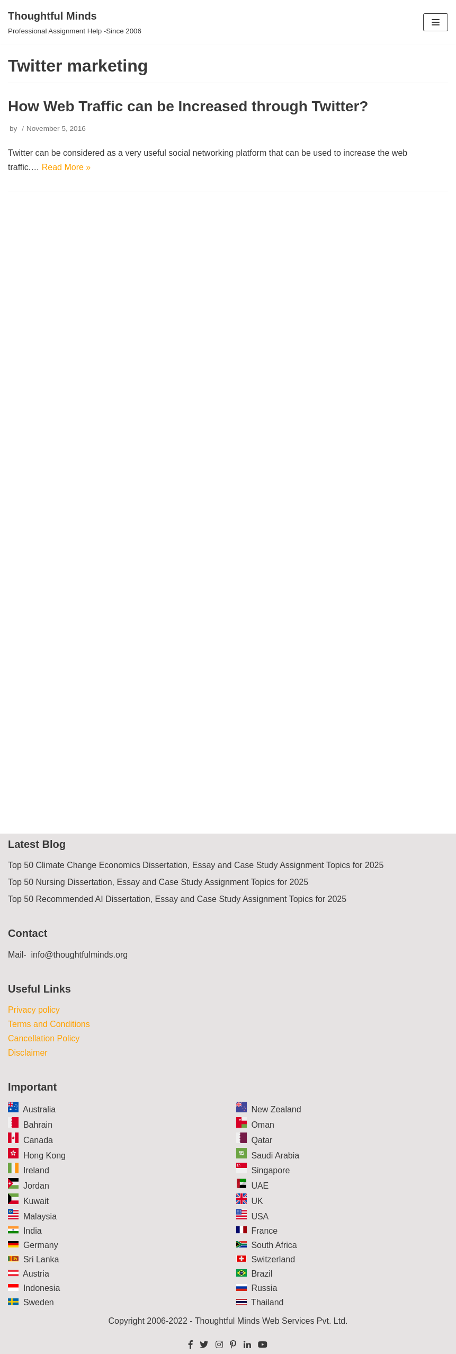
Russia (264, 1288)
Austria (36, 1273)
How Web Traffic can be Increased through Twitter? (188, 106)
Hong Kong (44, 1155)
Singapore (270, 1170)
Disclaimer (28, 1052)
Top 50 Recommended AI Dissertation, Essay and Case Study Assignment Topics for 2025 (177, 899)
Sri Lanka (41, 1259)
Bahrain (37, 1124)
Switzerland (273, 1259)
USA (260, 1216)
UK (257, 1201)
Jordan (36, 1185)
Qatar (261, 1140)
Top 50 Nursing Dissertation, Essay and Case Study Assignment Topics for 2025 (158, 882)
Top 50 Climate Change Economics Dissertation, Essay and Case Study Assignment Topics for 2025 (195, 865)
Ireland (36, 1170)
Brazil (261, 1273)
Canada (38, 1140)
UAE (260, 1185)
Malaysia (40, 1216)
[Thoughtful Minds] (74, 22)
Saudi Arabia (275, 1155)
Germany (40, 1245)
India (32, 1230)
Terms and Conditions (49, 1024)
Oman (262, 1124)
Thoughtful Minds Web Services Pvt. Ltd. (271, 1320)
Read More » (66, 167)
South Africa (274, 1245)
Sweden (38, 1302)
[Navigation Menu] (435, 22)
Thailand (267, 1302)
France (264, 1230)
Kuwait (36, 1201)
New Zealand (276, 1109)
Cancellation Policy (43, 1038)
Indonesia (41, 1288)
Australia (39, 1109)
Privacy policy (34, 1009)
